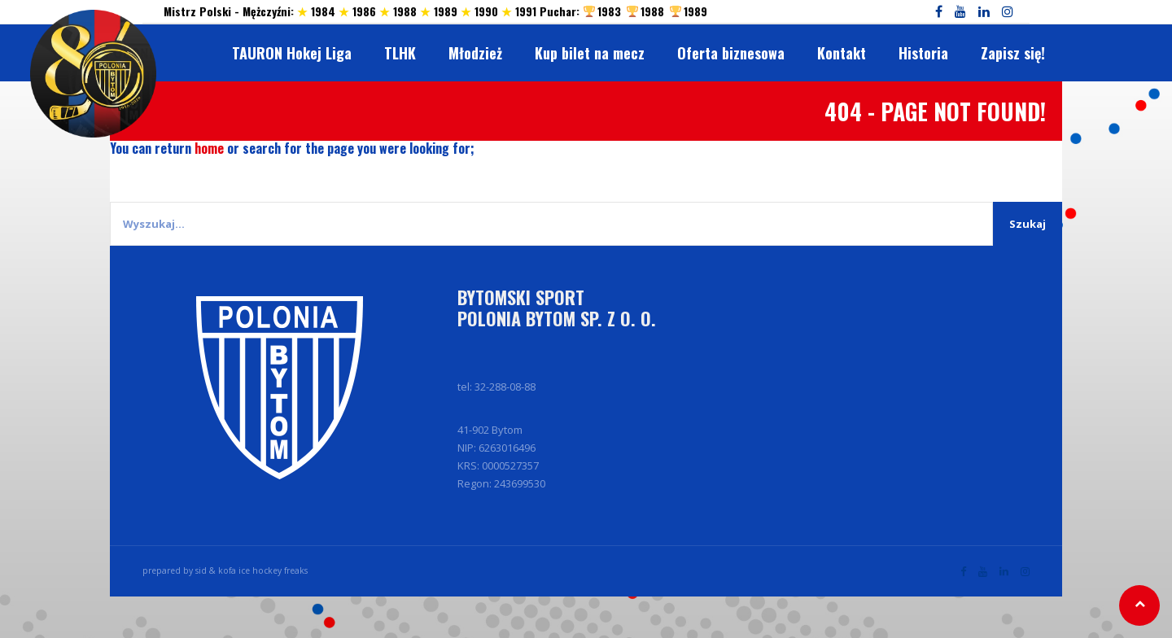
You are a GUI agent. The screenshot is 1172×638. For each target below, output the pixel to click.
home (209, 148)
